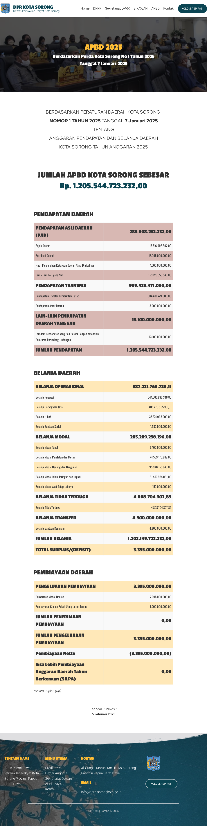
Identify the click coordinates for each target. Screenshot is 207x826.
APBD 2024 (53, 784)
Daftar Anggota (56, 773)
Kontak (50, 789)
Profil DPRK (53, 768)
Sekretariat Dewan (58, 778)
